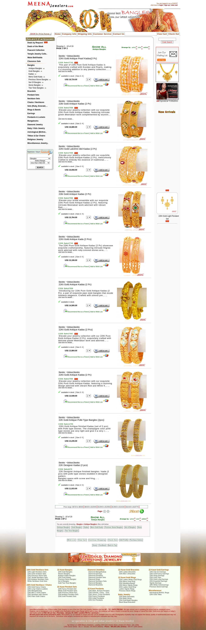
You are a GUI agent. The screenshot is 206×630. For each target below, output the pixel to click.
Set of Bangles (35, 82)
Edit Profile (124, 540)
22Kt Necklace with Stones (38, 594)
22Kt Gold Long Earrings (158, 579)
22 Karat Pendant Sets (67, 587)
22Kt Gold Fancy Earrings (159, 574)
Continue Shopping (97, 540)
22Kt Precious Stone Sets (37, 575)
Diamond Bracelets (95, 585)
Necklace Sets (34, 98)
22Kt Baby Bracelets (126, 597)
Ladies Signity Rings (126, 589)
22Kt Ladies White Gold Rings (130, 579)
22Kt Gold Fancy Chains (37, 587)
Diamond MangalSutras (97, 572)
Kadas (31, 74)
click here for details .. (65, 119)
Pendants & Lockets (36, 117)
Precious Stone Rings (127, 591)
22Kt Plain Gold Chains (36, 596)
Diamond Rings (94, 579)
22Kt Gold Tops (155, 577)
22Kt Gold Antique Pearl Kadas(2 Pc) (78, 58)
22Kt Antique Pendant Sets (68, 594)
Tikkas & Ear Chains (36, 136)
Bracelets (32, 91)
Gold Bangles (34, 71)
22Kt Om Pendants (95, 600)
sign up (167, 5)
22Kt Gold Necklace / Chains (39, 585)
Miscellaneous (155, 590)
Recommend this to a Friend (76, 86)
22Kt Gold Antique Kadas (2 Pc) (75, 284)
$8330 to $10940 (91, 507)
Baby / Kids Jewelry (36, 128)
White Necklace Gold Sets (37, 581)
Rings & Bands (34, 110)
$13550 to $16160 (118, 507)
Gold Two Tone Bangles (67, 583)
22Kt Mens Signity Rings (128, 585)
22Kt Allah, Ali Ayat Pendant (98, 591)
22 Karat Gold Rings (127, 577)
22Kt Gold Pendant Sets (67, 596)
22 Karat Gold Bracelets (128, 570)
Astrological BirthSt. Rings (159, 592)
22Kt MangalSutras (35, 591)
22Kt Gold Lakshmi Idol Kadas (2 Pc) (78, 148)
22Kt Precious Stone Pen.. (68, 592)
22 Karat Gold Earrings (159, 570)
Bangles (31, 65)
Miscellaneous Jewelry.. (38, 143)
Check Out (173, 34)
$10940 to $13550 (104, 507)
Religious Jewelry (35, 139)
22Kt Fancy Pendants (96, 596)
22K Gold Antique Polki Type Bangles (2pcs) (81, 420)
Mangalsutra (33, 121)
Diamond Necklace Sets (97, 581)
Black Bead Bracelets (127, 602)
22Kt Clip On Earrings (157, 572)
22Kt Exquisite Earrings (158, 581)
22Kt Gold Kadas (64, 577)
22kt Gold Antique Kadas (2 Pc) (75, 103)
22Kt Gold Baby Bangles (128, 600)
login (161, 5)
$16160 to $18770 (132, 507)
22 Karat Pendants (96, 589)
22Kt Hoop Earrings (156, 575)
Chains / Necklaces (36, 102)
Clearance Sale (34, 61)
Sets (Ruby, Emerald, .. (37, 106)
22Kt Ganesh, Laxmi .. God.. (99, 592)
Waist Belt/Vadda (35, 57)
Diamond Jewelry (35, 124)
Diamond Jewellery (96, 570)
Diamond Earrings (95, 574)
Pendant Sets (33, 95)
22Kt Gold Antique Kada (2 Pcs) (75, 239)
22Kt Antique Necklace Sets (38, 579)
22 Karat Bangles (64, 570)
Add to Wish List (99, 86)
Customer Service (102, 34)
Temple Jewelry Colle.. (37, 54)
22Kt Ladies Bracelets (127, 572)
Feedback (102, 545)
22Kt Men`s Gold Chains (37, 592)
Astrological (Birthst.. (37, 132)
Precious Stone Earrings (158, 587)
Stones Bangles (64, 574)
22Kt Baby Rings (125, 598)
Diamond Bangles (95, 583)
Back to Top (112, 545)
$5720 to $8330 (77, 507)
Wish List (71, 540)
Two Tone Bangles (36, 88)
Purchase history (136, 540)
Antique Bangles (36, 68)
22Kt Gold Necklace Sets (38, 570)
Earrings (31, 113)
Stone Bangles (35, 85)
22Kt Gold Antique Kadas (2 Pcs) (76, 329)
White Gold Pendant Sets (67, 591)
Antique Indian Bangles (66, 575)
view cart (174, 5)
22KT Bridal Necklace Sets (38, 577)
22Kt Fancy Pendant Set (67, 589)
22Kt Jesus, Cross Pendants (99, 594)
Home (58, 34)
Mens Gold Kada (36, 77)
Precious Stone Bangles (39, 79)
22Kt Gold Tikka (155, 594)
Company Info (69, 34)
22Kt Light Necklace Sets (37, 572)
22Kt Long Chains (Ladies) (38, 589)
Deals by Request (35, 43)
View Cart (162, 34)
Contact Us (118, 34)
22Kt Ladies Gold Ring (127, 587)
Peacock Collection (36, 50)
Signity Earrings (155, 583)
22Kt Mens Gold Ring (127, 581)
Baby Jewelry (124, 594)
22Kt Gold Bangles (65, 572)
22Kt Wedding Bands (127, 583)
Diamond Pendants (95, 575)
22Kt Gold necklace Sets (37, 574)
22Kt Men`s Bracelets (127, 574)
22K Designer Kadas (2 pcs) (73, 465)
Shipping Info (85, 34)
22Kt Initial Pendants (96, 598)
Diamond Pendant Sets (97, 577)
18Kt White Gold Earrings (159, 585)
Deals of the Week (35, 46)
